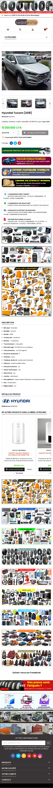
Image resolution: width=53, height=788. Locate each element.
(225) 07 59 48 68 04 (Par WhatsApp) (25, 15)
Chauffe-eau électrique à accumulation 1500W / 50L (18, 454)
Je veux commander (35, 132)
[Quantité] (13, 132)
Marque (5, 117)
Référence (6, 406)
